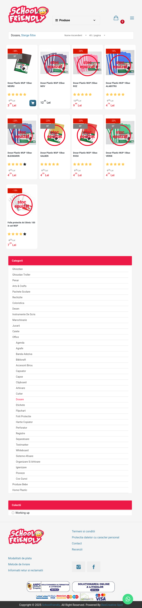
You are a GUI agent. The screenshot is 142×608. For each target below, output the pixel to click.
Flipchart (21, 410)
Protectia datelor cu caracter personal (95, 537)
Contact (77, 543)
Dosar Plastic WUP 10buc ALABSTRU (118, 84)
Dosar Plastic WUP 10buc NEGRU (20, 84)
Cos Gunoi (21, 478)
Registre (20, 433)
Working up (22, 512)
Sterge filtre (28, 35)
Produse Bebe (20, 484)
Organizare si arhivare (28, 461)
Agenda (20, 342)
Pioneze (20, 473)
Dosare (20, 399)
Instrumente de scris (23, 314)
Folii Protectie (23, 416)
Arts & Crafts (19, 286)
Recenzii (77, 549)
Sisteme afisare (24, 456)
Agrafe (19, 348)
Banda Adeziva (24, 354)
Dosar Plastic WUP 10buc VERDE (118, 154)
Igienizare (21, 467)
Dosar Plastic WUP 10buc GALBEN (52, 154)
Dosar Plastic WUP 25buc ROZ (85, 84)
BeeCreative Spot (112, 605)
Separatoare (22, 439)
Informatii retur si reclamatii (25, 570)
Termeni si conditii (83, 531)
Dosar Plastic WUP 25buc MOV (52, 84)
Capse (19, 376)
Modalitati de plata (20, 558)
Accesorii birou (24, 365)
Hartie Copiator (24, 422)
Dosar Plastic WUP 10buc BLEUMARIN (20, 154)
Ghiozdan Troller (21, 274)
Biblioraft (21, 359)
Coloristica (18, 303)
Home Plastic (19, 490)
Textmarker (22, 444)
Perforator (21, 427)
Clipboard (21, 382)
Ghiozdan (17, 269)
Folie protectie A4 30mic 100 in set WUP (21, 224)
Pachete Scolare (21, 291)
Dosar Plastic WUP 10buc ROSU (85, 154)
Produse (62, 20)
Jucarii (16, 325)
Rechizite (17, 297)
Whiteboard (22, 450)
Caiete (15, 331)
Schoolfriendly (51, 605)
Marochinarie (19, 320)
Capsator (21, 371)
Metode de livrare (19, 564)
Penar (15, 280)
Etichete (20, 405)
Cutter (19, 393)
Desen (15, 308)
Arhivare (20, 388)
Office (15, 337)
